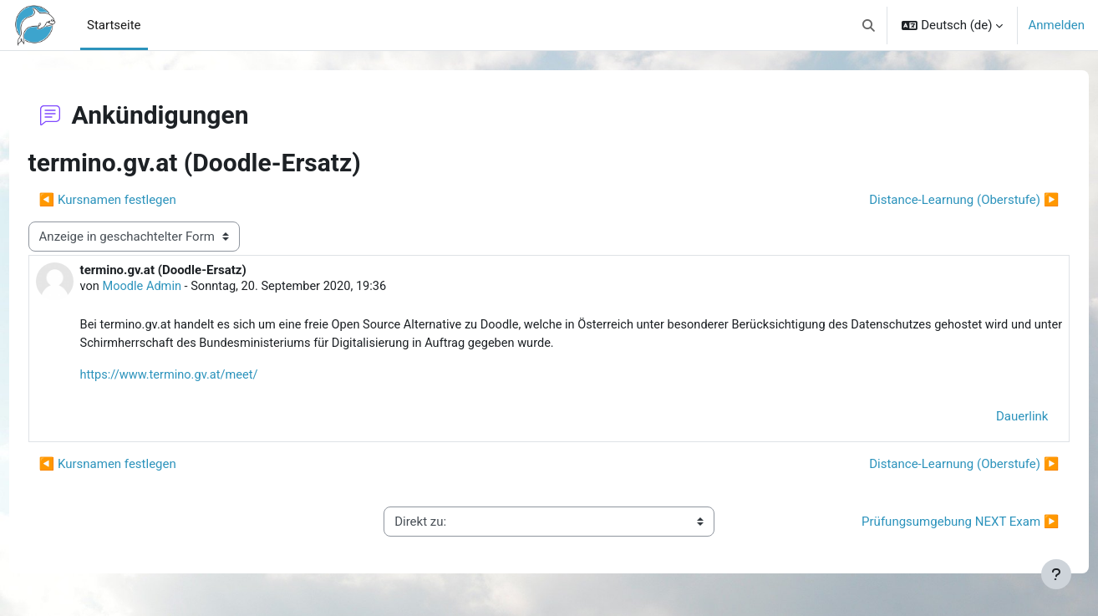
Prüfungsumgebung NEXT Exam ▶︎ (929, 524)
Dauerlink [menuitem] (991, 418)
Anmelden (1056, 25)
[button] (868, 25)
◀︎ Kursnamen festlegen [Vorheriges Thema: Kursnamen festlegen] (138, 199)
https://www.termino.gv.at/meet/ (202, 376)
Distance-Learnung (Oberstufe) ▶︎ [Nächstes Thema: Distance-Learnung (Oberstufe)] (933, 199)
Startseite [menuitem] (114, 25)
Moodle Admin (175, 287)
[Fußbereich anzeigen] (1056, 574)
